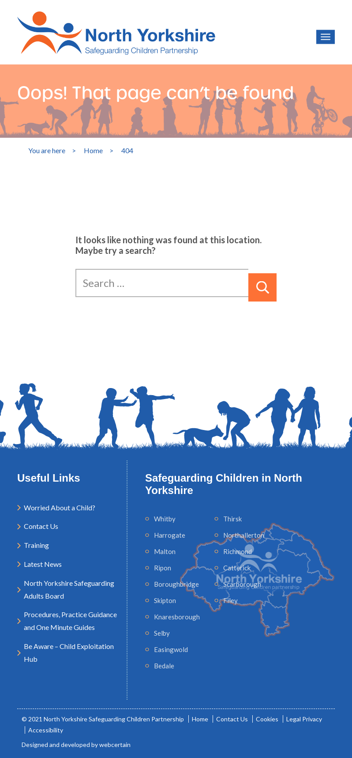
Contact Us (41, 526)
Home (200, 719)
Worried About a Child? (59, 507)
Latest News (43, 564)
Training (36, 545)
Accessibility (45, 730)
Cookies (267, 719)
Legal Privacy (304, 719)
